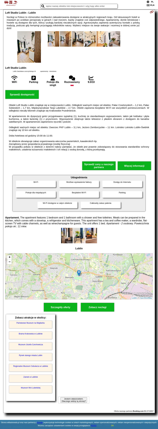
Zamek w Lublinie (30, 377)
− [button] (9, 262)
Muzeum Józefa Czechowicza (30, 344)
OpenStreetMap (146, 298)
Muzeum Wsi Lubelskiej (30, 388)
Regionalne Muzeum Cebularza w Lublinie (30, 366)
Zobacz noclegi (97, 307)
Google (40, 422)
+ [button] (9, 257)
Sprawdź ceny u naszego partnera (98, 166)
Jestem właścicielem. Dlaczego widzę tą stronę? (74, 400)
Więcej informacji (134, 166)
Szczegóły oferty (60, 307)
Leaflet (134, 298)
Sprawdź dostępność (22, 94)
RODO (93, 426)
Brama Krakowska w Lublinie (30, 334)
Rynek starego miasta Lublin (30, 355)
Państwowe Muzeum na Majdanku (31, 323)
